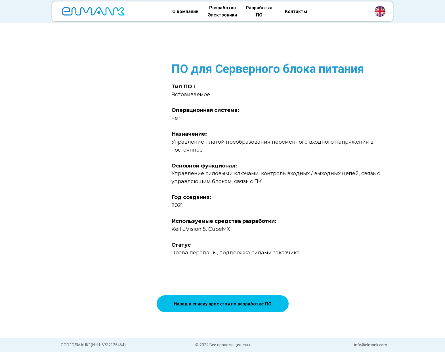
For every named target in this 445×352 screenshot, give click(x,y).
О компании (185, 11)
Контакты (296, 11)
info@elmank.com (370, 345)
